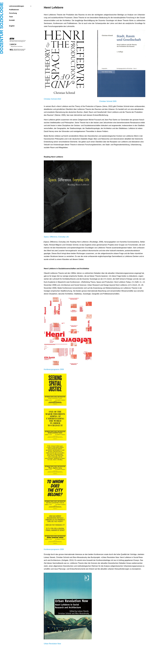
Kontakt (12, 20)
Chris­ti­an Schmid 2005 (107, 101)
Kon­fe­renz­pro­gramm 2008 (54, 549)
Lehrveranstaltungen (16, 6)
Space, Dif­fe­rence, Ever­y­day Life (56, 237)
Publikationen (14, 9)
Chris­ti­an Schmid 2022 (52, 99)
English (12, 26)
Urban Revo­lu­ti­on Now (52, 644)
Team (11, 17)
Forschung (13, 13)
